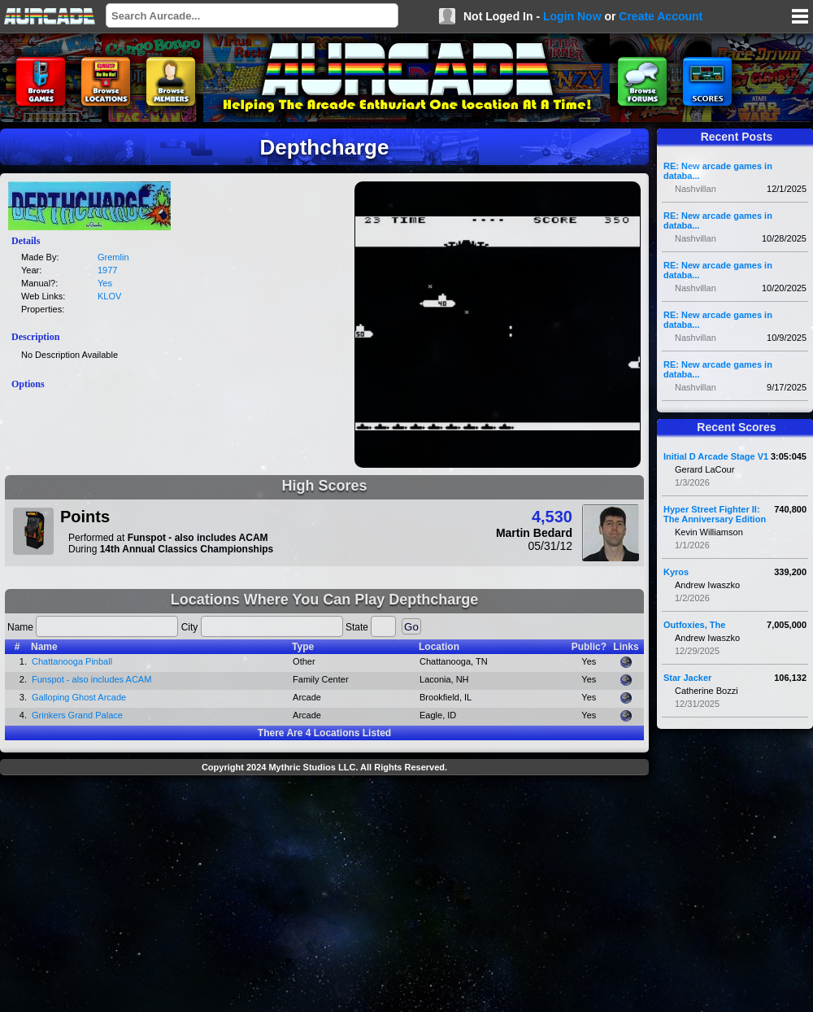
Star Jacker (687, 678)
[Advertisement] (325, 896)
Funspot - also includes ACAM (91, 679)
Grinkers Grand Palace (77, 715)
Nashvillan (695, 189)
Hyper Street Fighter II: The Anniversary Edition (714, 514)
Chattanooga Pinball (72, 661)
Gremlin (113, 257)
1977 (107, 270)
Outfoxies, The (694, 625)
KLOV (109, 296)
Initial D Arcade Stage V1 (715, 456)
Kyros (676, 572)
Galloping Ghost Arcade (79, 697)
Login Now (572, 16)
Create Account (660, 16)
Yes (105, 283)
